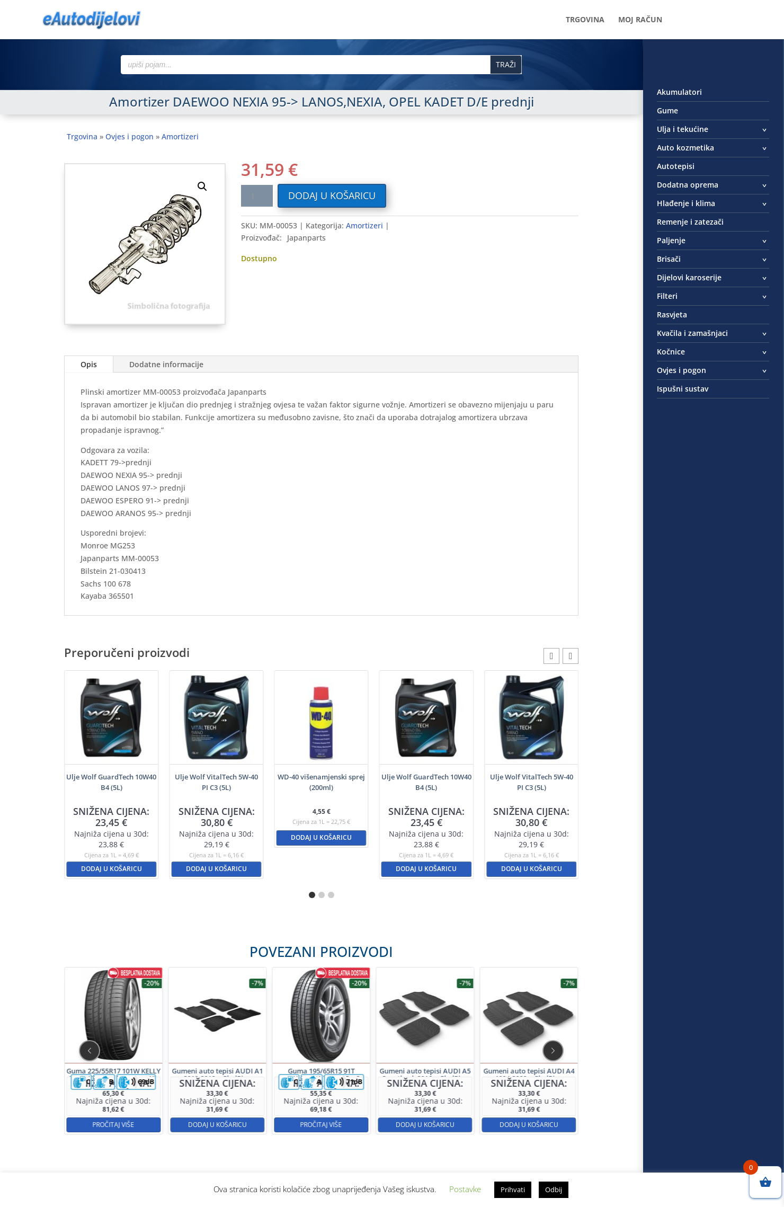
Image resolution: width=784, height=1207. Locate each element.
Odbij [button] (553, 1189)
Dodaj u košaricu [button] (111, 868)
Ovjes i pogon (129, 136)
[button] (202, 186)
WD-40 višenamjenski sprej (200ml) (321, 782)
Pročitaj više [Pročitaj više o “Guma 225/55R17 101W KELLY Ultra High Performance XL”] (210, 1084)
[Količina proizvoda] (257, 196)
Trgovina (585, 20)
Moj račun (640, 20)
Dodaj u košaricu (332, 195)
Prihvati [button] (513, 1189)
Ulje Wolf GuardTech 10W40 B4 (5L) (111, 782)
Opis (89, 364)
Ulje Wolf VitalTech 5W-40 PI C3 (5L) (216, 782)
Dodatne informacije (166, 364)
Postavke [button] (465, 1189)
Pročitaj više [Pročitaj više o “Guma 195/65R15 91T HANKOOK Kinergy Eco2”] (321, 1084)
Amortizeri (180, 136)
